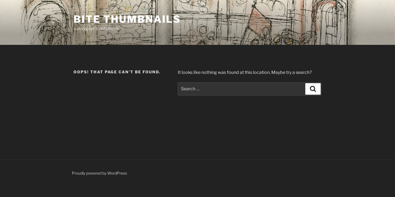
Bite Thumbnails (127, 19)
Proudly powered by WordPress (99, 173)
